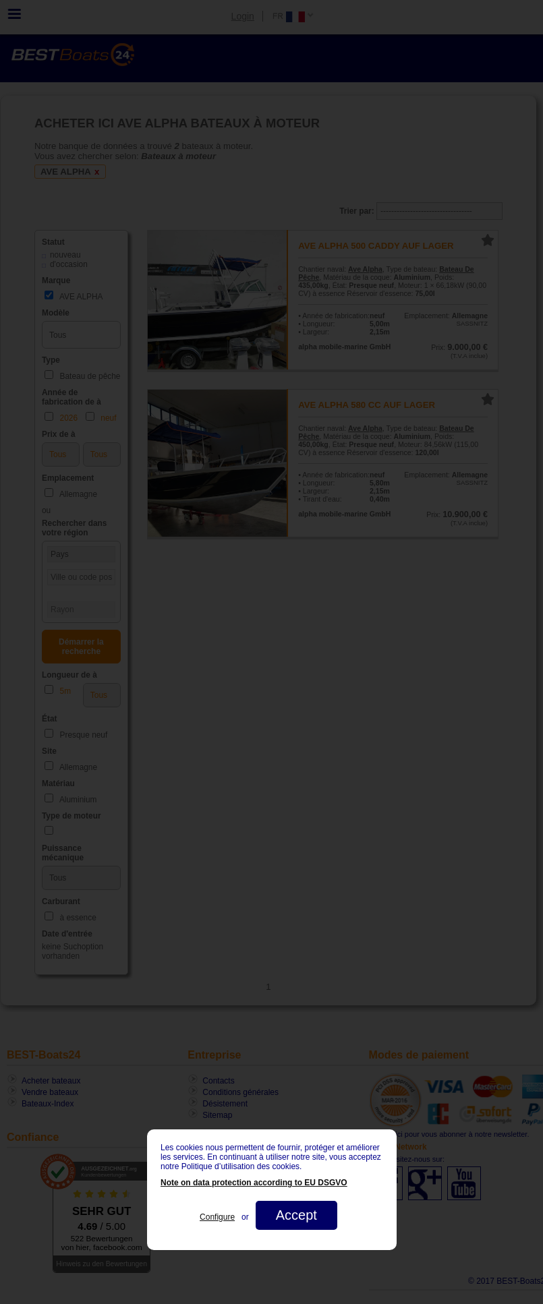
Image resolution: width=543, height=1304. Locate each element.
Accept (295, 1215)
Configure (217, 1217)
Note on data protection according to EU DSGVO (254, 1182)
